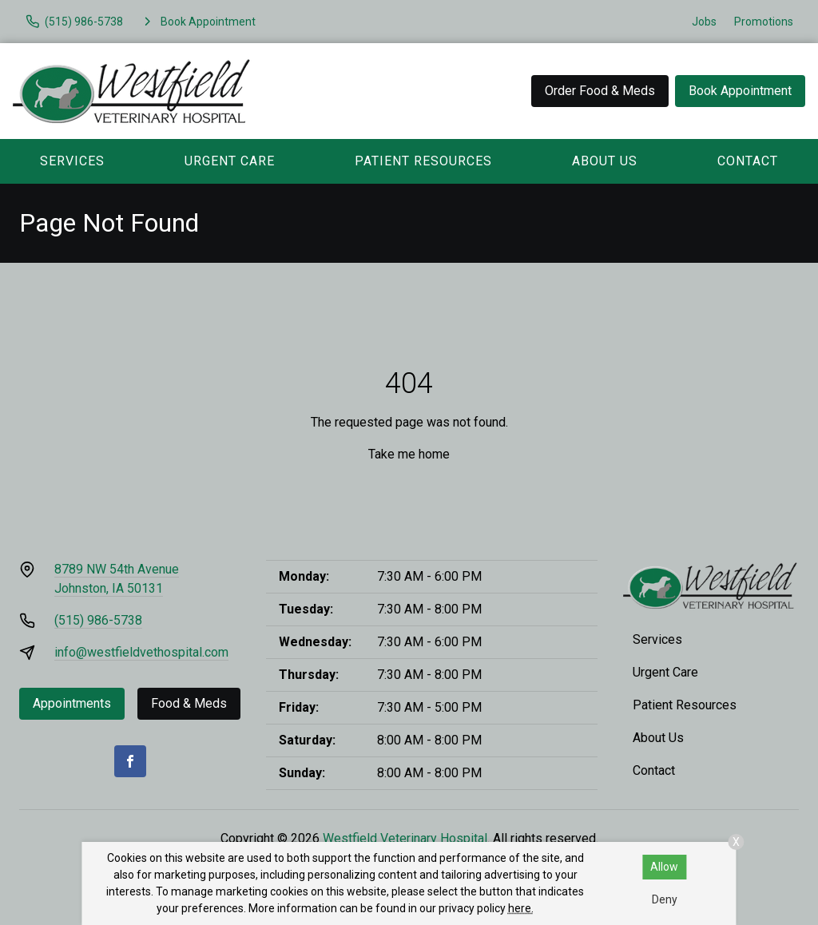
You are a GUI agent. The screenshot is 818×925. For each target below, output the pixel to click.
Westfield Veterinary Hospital (405, 838)
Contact (654, 770)
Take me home (409, 454)
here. (521, 908)
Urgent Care (230, 161)
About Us (604, 161)
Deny (664, 899)
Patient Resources (423, 161)
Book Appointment (740, 90)
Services (72, 161)
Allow (664, 866)
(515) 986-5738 (98, 620)
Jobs (704, 21)
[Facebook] (130, 761)
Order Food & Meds (600, 90)
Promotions (763, 21)
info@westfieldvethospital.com (141, 652)
